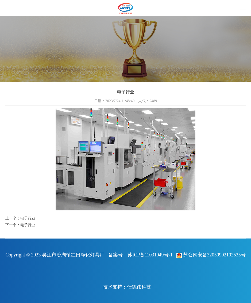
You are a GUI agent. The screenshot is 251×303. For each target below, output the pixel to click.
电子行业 (27, 218)
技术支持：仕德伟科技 (127, 287)
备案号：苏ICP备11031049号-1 (140, 254)
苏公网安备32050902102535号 (211, 254)
